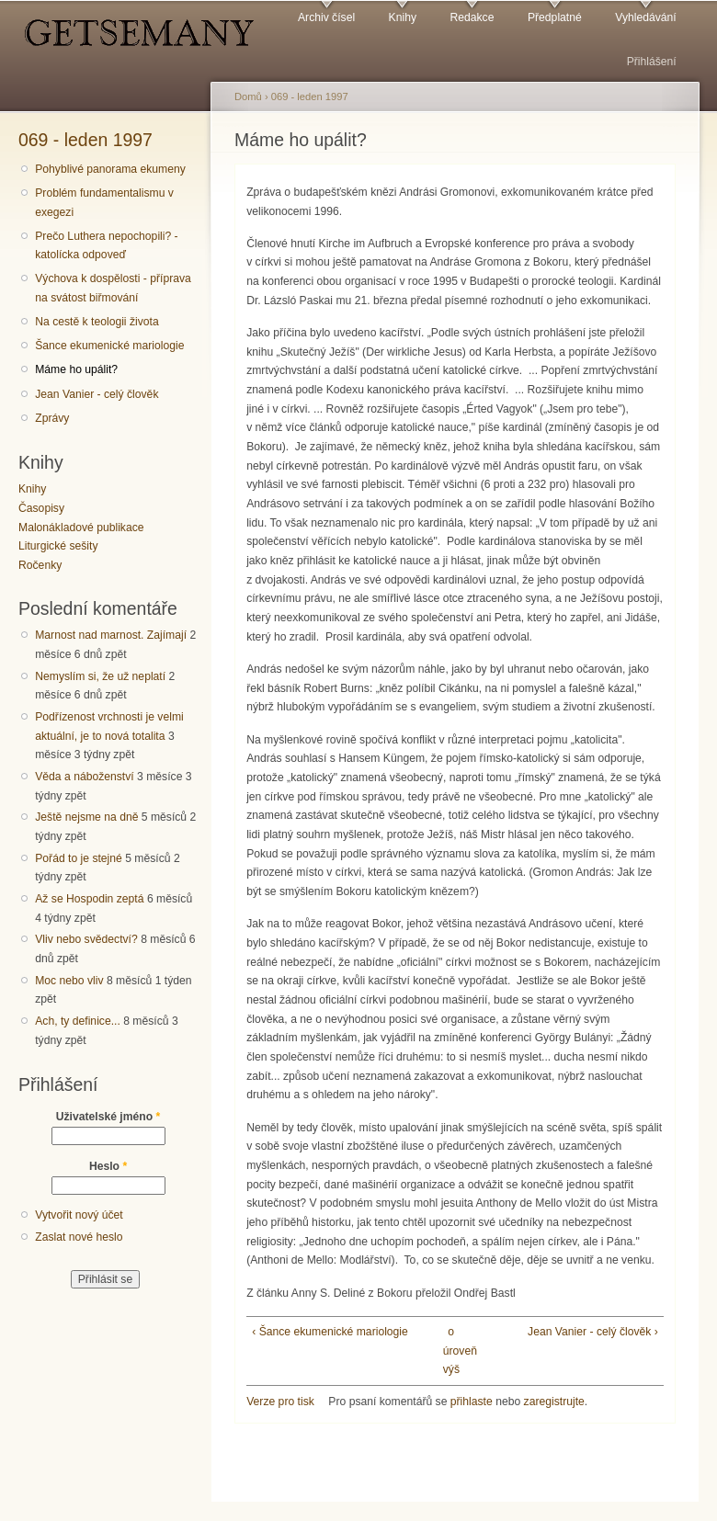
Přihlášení (652, 61)
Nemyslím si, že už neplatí (100, 676)
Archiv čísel (326, 17)
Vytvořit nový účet (79, 1215)
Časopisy (41, 508)
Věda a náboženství (84, 776)
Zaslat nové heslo (78, 1237)
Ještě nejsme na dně (86, 817)
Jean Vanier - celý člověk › (593, 1331)
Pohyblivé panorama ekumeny (110, 169)
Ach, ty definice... (77, 1021)
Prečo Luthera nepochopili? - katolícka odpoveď (106, 246)
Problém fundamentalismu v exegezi (104, 203)
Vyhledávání (645, 17)
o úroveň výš (451, 1350)
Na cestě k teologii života (96, 321)
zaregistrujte (554, 1401)
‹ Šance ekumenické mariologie (330, 1331)
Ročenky (40, 565)
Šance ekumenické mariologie (109, 345)
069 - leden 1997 (85, 140)
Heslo (108, 1166)
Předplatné (555, 17)
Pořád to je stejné (78, 858)
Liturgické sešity (57, 545)
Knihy (402, 17)
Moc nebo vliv (69, 980)
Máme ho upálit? (76, 369)
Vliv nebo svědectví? (86, 939)
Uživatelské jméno (108, 1116)
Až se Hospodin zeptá (89, 898)
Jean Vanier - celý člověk (96, 394)
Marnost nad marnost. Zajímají (111, 635)
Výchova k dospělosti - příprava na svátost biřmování (113, 288)
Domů (248, 96)
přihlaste (471, 1401)
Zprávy (52, 418)
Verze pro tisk (280, 1401)
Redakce (472, 17)
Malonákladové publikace (81, 527)
